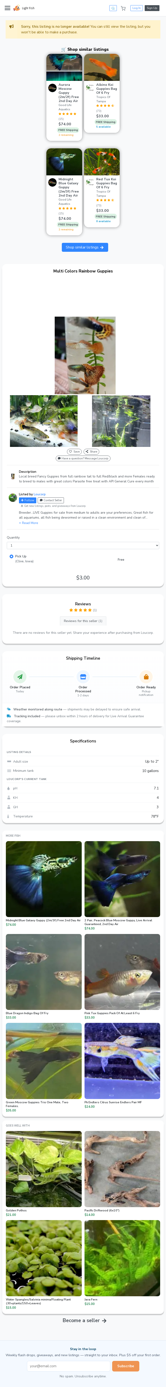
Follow (27, 500)
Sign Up (152, 8)
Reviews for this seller (83, 621)
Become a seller (81, 1320)
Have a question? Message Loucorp (83, 458)
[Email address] (68, 1366)
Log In (137, 8)
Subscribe (125, 1366)
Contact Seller (51, 500)
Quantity (13, 537)
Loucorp (40, 494)
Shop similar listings (85, 247)
